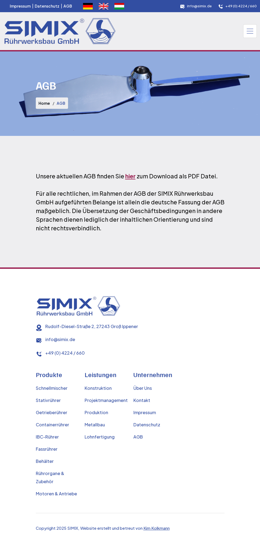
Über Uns (142, 388)
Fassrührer (46, 449)
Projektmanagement (106, 400)
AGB (67, 6)
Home (44, 103)
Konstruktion (98, 388)
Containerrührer (52, 424)
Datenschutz (47, 6)
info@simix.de (199, 6)
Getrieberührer (51, 412)
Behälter (45, 461)
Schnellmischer (52, 388)
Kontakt (141, 400)
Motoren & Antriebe (56, 493)
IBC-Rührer (47, 437)
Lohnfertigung (100, 437)
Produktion (96, 412)
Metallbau (95, 424)
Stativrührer (48, 400)
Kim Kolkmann (156, 528)
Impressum (20, 6)
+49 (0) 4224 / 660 (241, 6)
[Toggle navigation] (250, 31)
